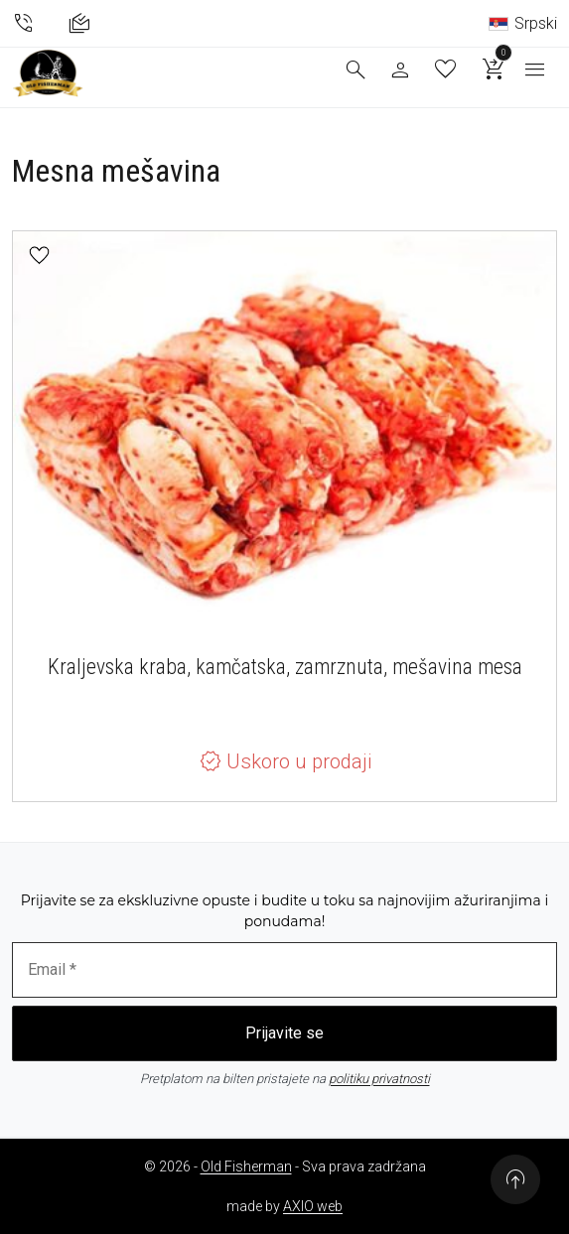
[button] (39, 255)
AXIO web (313, 1206)
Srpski (523, 23)
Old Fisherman (246, 1166)
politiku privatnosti (379, 1078)
